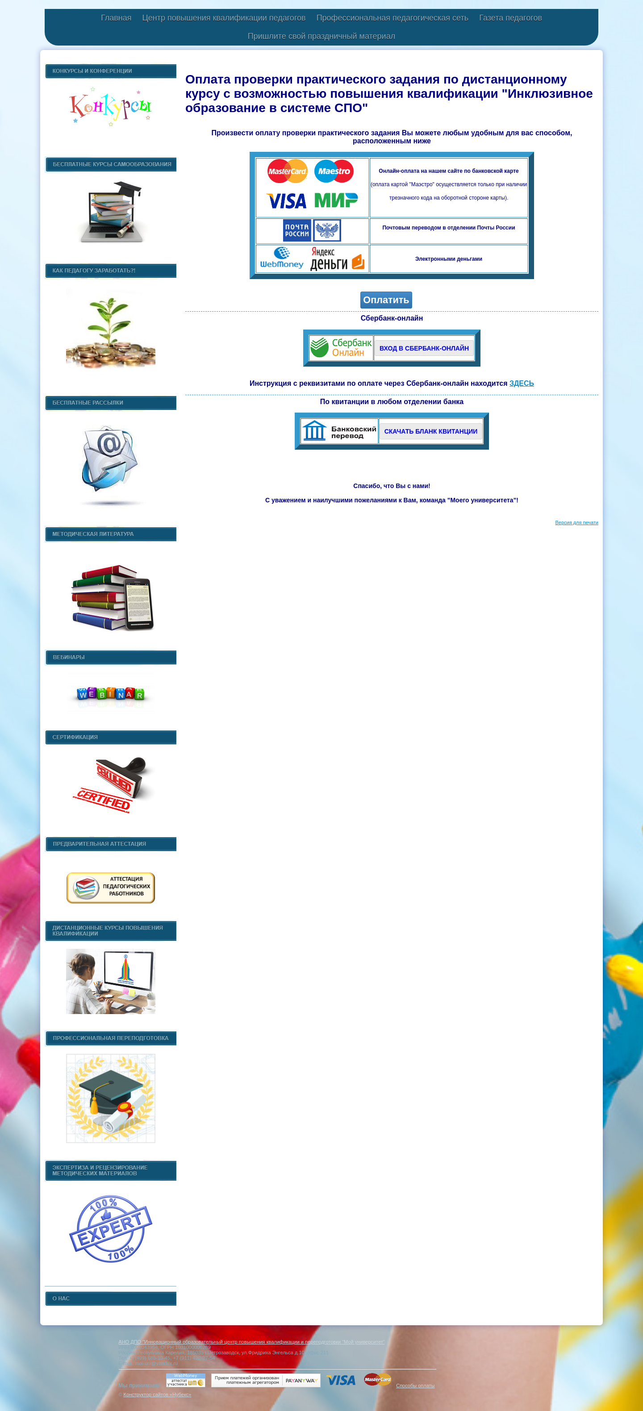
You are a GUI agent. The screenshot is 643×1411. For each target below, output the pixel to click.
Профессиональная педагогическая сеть (393, 17)
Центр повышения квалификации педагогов (223, 17)
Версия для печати (576, 523)
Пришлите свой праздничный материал (321, 36)
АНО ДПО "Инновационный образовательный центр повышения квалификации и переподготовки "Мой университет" (251, 1341)
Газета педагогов (510, 17)
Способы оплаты (415, 1385)
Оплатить (386, 300)
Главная (116, 17)
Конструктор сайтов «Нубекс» (157, 1394)
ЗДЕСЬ (521, 384)
